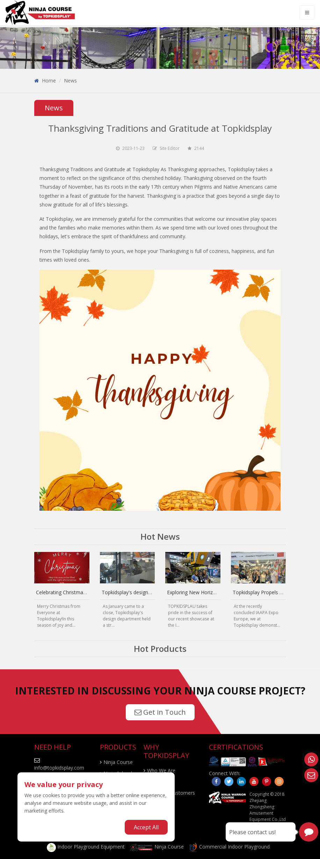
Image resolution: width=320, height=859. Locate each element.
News (70, 80)
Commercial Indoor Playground (229, 846)
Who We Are (161, 770)
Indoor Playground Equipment (86, 846)
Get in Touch (160, 712)
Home (49, 80)
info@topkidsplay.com (59, 767)
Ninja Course (118, 762)
